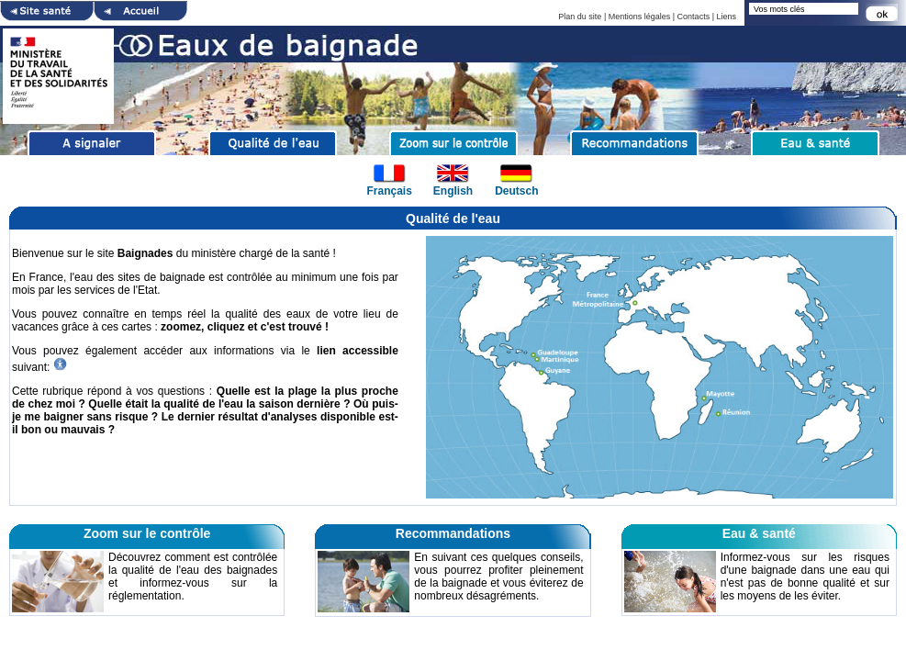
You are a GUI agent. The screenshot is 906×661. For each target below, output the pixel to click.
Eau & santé (759, 533)
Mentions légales (640, 16)
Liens (726, 16)
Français (388, 191)
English (453, 191)
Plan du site (579, 16)
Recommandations (453, 533)
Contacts (693, 16)
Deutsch (516, 191)
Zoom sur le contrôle (147, 533)
